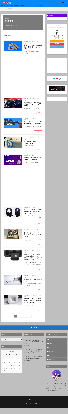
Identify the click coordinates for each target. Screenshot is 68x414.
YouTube (27, 5)
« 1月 (4, 375)
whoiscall (28, 365)
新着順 (6, 35)
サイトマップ (35, 5)
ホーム (3, 5)
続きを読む (38, 57)
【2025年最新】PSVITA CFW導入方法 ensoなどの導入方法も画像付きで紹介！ (33, 346)
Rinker (59, 37)
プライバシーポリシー (34, 406)
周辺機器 (10, 9)
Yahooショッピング (57, 46)
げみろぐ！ (39, 409)
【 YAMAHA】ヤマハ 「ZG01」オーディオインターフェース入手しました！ (33, 238)
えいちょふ (28, 357)
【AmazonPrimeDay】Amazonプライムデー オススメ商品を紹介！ (33, 124)
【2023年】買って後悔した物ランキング (33, 284)
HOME (4, 9)
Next (29, 320)
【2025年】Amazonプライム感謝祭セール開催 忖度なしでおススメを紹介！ (33, 47)
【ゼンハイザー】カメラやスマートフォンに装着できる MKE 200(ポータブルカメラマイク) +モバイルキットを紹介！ (32, 260)
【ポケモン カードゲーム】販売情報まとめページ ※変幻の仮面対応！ (34, 354)
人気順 (10, 35)
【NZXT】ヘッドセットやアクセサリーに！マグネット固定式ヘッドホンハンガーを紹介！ (32, 305)
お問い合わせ (44, 5)
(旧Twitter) (10, 5)
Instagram (19, 5)
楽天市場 (57, 43)
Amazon (57, 41)
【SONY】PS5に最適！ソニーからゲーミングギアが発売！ (32, 161)
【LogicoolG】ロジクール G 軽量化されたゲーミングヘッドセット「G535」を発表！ (32, 214)
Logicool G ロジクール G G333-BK (57, 36)
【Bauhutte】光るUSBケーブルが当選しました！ (33, 145)
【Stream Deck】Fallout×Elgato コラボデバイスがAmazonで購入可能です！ (32, 104)
